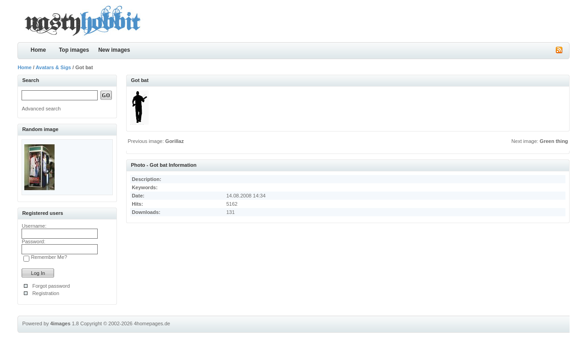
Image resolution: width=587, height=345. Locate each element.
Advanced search (41, 108)
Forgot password (51, 286)
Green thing (554, 141)
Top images (74, 50)
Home (38, 50)
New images (114, 50)
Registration (45, 293)
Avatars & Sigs (53, 67)
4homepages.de (152, 323)
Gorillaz (174, 141)
